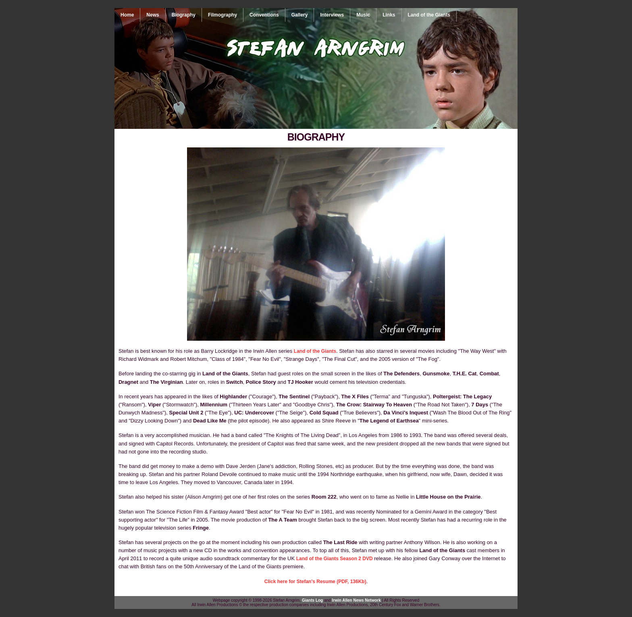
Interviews (332, 15)
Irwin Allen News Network (356, 600)
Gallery (299, 15)
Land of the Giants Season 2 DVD (334, 558)
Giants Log (312, 600)
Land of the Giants (429, 15)
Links (389, 15)
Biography (183, 15)
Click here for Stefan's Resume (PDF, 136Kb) (315, 581)
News (152, 15)
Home (127, 15)
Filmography (222, 15)
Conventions (264, 15)
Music (363, 15)
